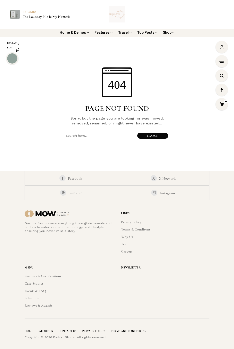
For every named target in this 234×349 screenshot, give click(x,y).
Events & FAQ (35, 291)
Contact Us (67, 331)
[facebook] (71, 178)
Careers (127, 251)
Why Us (127, 236)
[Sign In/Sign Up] (222, 47)
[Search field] (100, 135)
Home (29, 331)
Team (125, 244)
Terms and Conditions (128, 331)
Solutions (32, 298)
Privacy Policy (131, 222)
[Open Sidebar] (222, 61)
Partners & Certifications (43, 276)
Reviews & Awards (38, 305)
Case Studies (34, 283)
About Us (46, 331)
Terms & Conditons (135, 229)
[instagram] (163, 193)
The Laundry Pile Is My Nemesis (46, 17)
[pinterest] (71, 193)
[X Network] (163, 178)
